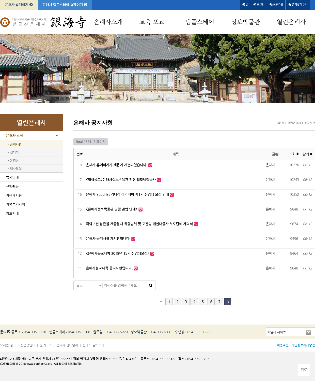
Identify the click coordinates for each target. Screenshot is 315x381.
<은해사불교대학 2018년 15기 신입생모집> (118, 253)
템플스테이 (199, 22)
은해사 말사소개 (93, 345)
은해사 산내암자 (67, 345)
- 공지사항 (15, 144)
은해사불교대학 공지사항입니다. (110, 268)
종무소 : (146, 359)
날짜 (307, 154)
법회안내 (12, 177)
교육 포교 (151, 22)
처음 (160, 301)
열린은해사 (291, 22)
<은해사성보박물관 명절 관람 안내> (112, 209)
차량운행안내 (26, 345)
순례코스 (46, 345)
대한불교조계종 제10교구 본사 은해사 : (26, 359)
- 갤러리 (13, 152)
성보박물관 (245, 22)
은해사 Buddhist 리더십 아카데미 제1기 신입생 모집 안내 (128, 194)
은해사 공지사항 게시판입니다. (108, 238)
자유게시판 (14, 195)
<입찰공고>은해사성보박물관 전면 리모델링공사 (121, 180)
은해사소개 (108, 22)
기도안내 (12, 213)
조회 (294, 154)
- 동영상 (13, 160)
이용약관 (283, 345)
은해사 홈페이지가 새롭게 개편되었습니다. (117, 165)
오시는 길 (6, 345)
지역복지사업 (15, 204)
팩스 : (182, 359)
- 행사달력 (15, 168)
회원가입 (276, 4)
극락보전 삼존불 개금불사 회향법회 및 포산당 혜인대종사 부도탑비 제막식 (140, 224)
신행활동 (12, 186)
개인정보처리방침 (303, 345)
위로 (303, 369)
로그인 (258, 4)
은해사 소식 (14, 136)
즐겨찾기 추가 (297, 4)
